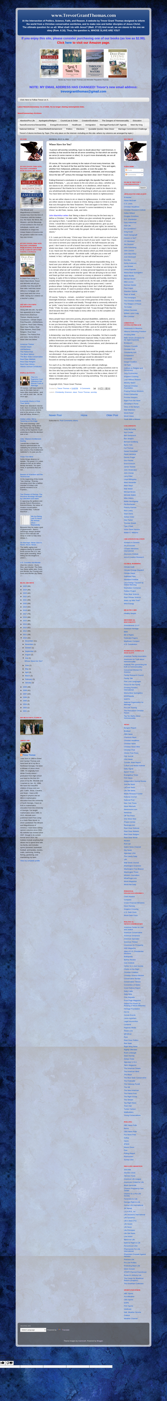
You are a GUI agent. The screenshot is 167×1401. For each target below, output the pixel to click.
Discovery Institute (131, 554)
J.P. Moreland (129, 241)
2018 (25, 610)
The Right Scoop (130, 1097)
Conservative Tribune (132, 982)
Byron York (128, 445)
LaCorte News (129, 787)
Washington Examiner (132, 866)
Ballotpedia (128, 957)
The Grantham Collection (134, 1284)
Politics (69, 129)
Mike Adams (129, 498)
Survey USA (129, 1160)
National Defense (27, 129)
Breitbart (127, 731)
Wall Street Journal (131, 863)
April (27, 672)
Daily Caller (128, 991)
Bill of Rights (129, 635)
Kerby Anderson (130, 263)
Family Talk (128, 678)
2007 (25, 694)
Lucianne (127, 1024)
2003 (25, 708)
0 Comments (85, 388)
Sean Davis (128, 514)
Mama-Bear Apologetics (133, 273)
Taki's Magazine (130, 1065)
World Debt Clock (131, 915)
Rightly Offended (130, 1050)
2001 (25, 711)
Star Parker (128, 520)
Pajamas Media (130, 1028)
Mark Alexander (130, 482)
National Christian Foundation (131, 387)
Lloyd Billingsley (130, 479)
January (28, 683)
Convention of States (132, 985)
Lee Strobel (128, 266)
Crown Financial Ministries (134, 903)
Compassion (129, 356)
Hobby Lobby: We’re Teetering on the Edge (28, 420)
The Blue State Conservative (31, 357)
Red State (128, 1043)
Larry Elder (128, 476)
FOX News (128, 778)
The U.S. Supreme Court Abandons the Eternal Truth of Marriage (37, 381)
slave (75, 392)
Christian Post (129, 349)
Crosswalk (128, 359)
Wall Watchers (129, 410)
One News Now (130, 819)
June (27, 665)
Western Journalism (131, 875)
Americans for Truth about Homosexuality (134, 660)
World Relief (128, 413)
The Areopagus (130, 298)
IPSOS (126, 1144)
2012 (25, 631)
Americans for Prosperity (133, 945)
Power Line (128, 1031)
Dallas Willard (129, 213)
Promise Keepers (131, 397)
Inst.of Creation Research (134, 557)
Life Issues (128, 1224)
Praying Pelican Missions (134, 391)
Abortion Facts (129, 1176)
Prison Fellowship (131, 394)
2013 (25, 628)
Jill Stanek (128, 1208)
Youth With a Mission (132, 419)
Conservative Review (132, 979)
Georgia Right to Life (132, 1202)
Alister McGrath (130, 200)
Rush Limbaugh (130, 1053)
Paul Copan (128, 288)
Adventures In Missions (133, 328)
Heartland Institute (131, 580)
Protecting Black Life (132, 1266)
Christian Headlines (131, 207)
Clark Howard (129, 897)
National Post (129, 800)
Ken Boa (127, 260)
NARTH (127, 699)
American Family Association (135, 656)
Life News (128, 1227)
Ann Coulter (128, 432)
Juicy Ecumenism (131, 373)
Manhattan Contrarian (132, 588)
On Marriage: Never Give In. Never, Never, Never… (31, 544)
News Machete (130, 806)
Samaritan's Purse (131, 404)
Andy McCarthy (130, 429)
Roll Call (127, 844)
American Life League (132, 1179)
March (27, 676)
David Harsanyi (130, 454)
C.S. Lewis (128, 204)
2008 (25, 690)
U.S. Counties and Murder (30, 563)
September (29, 651)
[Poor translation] (9, 1363)
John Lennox (129, 251)
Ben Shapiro (129, 439)
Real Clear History (27, 364)
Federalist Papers (131, 638)
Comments (131, 175)
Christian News (130, 744)
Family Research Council (134, 675)
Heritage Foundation (132, 1009)
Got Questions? (130, 229)
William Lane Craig (131, 313)
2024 (25, 590)
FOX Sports (128, 1306)
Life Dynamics (129, 1218)
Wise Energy (129, 604)
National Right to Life (132, 1243)
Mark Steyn (128, 486)
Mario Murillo (129, 276)
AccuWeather (129, 1297)
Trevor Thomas (84, 392)
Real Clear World (130, 838)
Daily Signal (128, 769)
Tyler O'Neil (128, 526)
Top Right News (130, 1103)
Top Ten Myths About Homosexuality (132, 717)
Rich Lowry (128, 511)
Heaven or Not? (130, 238)
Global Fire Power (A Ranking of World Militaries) (134, 1005)
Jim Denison (129, 244)
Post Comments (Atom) (69, 421)
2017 (25, 614)
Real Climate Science (132, 597)
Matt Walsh (128, 489)
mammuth (82, 1341)
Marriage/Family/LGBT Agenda (113, 125)
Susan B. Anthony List (132, 1275)
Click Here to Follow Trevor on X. (34, 100)
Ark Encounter (129, 546)
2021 (25, 600)
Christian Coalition (131, 972)
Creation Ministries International (131, 550)
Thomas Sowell (130, 523)
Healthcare (76, 125)
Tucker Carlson (130, 1109)
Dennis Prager (129, 457)
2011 (25, 634)
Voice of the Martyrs (131, 407)
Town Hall (128, 1106)
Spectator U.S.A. (130, 1062)
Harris (126, 1141)
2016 (25, 617)
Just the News (129, 784)
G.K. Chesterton (130, 219)
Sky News (128, 850)
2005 (25, 701)
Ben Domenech (130, 435)
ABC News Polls (130, 1125)
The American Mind (131, 1071)
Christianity (59, 392)
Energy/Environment (59, 125)
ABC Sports (128, 1293)
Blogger (100, 1341)
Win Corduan (129, 316)
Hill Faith (127, 365)
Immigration (90, 125)
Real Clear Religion (27, 362)
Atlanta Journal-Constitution (31, 367)
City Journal (128, 756)
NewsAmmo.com (130, 809)
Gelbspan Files (130, 576)
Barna (126, 1128)
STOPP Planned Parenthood (135, 1272)
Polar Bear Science (131, 594)
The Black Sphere (27, 354)
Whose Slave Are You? (34, 661)
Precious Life (129, 1259)
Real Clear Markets (27, 359)
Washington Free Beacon (134, 869)
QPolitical (127, 1034)
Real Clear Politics (131, 1040)
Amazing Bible (129, 335)
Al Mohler (127, 197)
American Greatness (132, 936)
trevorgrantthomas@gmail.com (83, 91)
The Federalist (129, 1081)
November (29, 644)
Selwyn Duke (129, 517)
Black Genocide (130, 1185)
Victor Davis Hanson (132, 529)
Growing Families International (131, 689)
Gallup (126, 1138)
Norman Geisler (130, 285)
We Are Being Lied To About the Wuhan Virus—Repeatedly (36, 520)
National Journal (130, 797)
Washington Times (131, 872)
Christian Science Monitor (134, 975)
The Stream (128, 1100)
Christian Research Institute (135, 210)
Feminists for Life (130, 1199)
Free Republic (129, 997)
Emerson (68, 392)
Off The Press (129, 816)
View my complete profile (30, 861)
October (28, 648)
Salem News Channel (132, 847)
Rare (126, 1037)
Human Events (130, 1015)
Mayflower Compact (131, 641)
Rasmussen (128, 1157)
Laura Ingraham (130, 1018)
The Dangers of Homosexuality (115, 120)
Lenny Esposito (130, 269)
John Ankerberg (130, 247)
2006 (25, 697)
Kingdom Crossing (131, 376)
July (27, 658)
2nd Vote (127, 1170)
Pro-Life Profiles (130, 1263)
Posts (129, 170)
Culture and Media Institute (134, 766)
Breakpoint (128, 343)
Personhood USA (131, 1246)
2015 (25, 621)
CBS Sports (128, 1300)
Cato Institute (129, 963)
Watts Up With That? (132, 600)
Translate (63, 1330)
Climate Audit (129, 567)
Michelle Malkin (130, 495)
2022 (25, 597)
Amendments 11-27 (131, 625)
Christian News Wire (132, 747)
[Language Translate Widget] (33, 1330)
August (28, 655)
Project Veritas (129, 822)
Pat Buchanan (129, 504)
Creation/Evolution (90, 120)
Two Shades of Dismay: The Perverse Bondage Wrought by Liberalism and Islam (31, 496)
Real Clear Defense (131, 828)
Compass (127, 900)
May (27, 669)
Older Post (112, 415)
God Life (127, 226)
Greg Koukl (128, 232)
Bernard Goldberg (131, 442)
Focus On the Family (132, 685)
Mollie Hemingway (131, 501)
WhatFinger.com (130, 878)
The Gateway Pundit (132, 1084)
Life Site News (129, 791)
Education (137, 120)
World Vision (129, 416)
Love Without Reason (132, 380)
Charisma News (130, 737)
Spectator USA (130, 853)
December (29, 641)
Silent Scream (129, 1269)
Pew (125, 1150)
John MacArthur (130, 254)
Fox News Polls (130, 1135)
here (68, 42)
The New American (131, 1090)
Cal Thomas (128, 448)
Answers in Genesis (131, 542)
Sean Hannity (129, 1056)
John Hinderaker (130, 470)
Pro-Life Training (130, 708)
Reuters (127, 841)
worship (94, 392)
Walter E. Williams (131, 533)
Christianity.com (130, 352)
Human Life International (133, 1205)
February (29, 679)
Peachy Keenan (130, 507)
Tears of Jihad (129, 294)
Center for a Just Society (133, 966)
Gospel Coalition (130, 362)
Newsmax (128, 813)
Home (84, 415)
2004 (25, 704)
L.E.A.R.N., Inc (130, 1211)
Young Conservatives (132, 1115)
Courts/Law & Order (69, 120)
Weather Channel (131, 1318)
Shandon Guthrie (130, 291)
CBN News (128, 734)
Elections (80, 129)
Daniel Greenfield (131, 451)
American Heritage (131, 629)
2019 (25, 607)
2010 (25, 638)
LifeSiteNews (25, 349)
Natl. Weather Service (132, 1312)
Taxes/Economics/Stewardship (33, 125)
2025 (25, 586)
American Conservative (133, 933)
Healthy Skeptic (130, 613)
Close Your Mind (26, 457)
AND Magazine (130, 948)
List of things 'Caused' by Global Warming (133, 584)
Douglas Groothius (131, 216)
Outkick (127, 1315)
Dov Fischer (128, 460)
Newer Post (55, 415)
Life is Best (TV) (130, 1221)
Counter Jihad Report (132, 762)
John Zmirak (129, 473)
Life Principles (129, 1230)
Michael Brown (130, 279)
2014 (25, 624)
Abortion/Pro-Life (27, 120)
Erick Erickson (129, 464)
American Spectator (131, 939)
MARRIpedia (129, 696)
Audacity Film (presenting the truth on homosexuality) (135, 666)
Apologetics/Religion (47, 120)
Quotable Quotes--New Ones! (101, 129)
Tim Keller (128, 307)
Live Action (128, 1236)
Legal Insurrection (131, 1021)
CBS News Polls (130, 1132)
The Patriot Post (26, 352)
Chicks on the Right (131, 969)
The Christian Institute (132, 301)
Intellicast (127, 1309)
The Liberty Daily (130, 856)
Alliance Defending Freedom (135, 331)
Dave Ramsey (129, 906)
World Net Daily (130, 885)
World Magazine (130, 881)
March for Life (129, 1240)
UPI (125, 860)
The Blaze (128, 1075)
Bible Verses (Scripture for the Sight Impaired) (134, 339)
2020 (25, 603)
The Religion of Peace (132, 304)
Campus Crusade (131, 346)
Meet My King (137, 125)
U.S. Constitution (130, 644)
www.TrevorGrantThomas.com (83, 15)
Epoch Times (129, 772)
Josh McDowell (130, 257)
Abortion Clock (129, 1173)
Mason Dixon (129, 1147)
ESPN (126, 1303)
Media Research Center (133, 794)
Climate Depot (25, 347)
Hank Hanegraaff (130, 235)
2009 (25, 687)
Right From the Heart (132, 401)
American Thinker (27, 344)
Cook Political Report (132, 988)
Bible (126, 632)
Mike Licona (128, 282)
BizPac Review (130, 960)
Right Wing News (131, 1046)
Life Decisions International (134, 1215)
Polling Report (129, 1153)
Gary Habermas (130, 222)
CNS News (128, 759)
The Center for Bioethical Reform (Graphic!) (133, 1279)
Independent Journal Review (135, 781)
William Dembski (130, 310)
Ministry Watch (129, 383)
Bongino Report (130, 728)
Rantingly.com (129, 825)
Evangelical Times (131, 775)
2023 (25, 593)
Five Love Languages (132, 681)
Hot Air (126, 1012)
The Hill (127, 1087)
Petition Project (130, 591)
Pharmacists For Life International (132, 1250)
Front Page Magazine (132, 1000)
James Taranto (129, 467)
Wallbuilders (128, 1112)
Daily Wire (128, 994)
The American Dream (132, 1068)
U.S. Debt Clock (130, 912)
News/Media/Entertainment (50, 129)
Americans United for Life (134, 1182)
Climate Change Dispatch (134, 570)
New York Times (130, 803)
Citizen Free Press (131, 753)
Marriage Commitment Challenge (132, 129)
